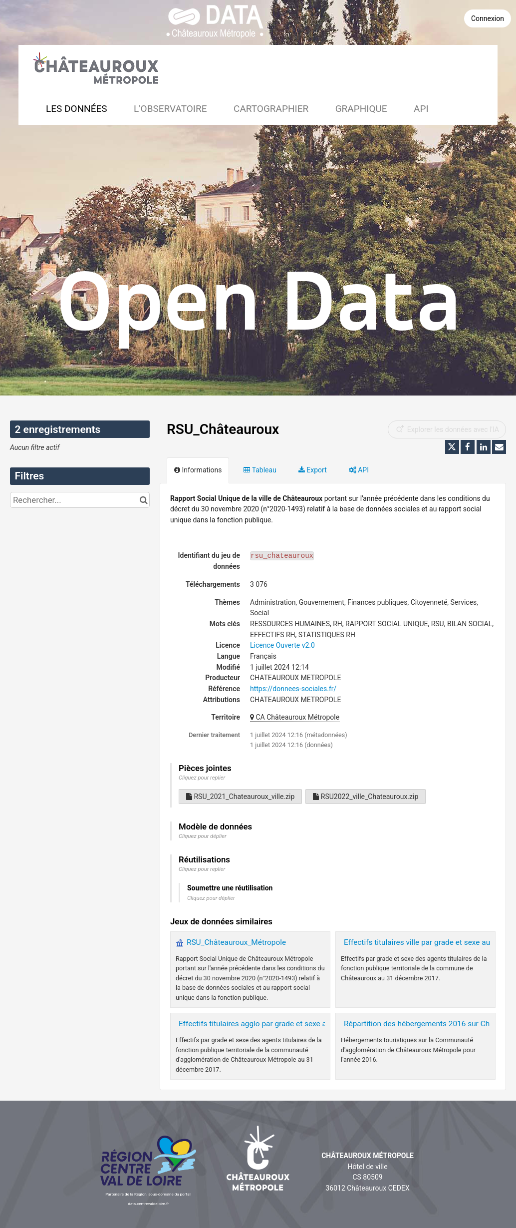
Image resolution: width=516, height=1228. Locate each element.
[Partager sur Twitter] (452, 447)
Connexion (487, 18)
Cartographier (271, 108)
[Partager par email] (499, 447)
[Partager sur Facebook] (468, 447)
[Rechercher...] (80, 500)
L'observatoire (170, 108)
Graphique (361, 108)
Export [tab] (312, 470)
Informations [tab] (198, 470)
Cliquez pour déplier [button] (203, 836)
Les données (76, 108)
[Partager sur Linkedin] (484, 447)
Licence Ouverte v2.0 (282, 645)
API (421, 108)
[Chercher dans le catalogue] (143, 500)
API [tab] (359, 470)
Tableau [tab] (260, 470)
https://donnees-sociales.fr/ (293, 689)
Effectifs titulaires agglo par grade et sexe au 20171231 (273, 1023)
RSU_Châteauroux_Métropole (236, 942)
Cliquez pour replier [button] (202, 778)
